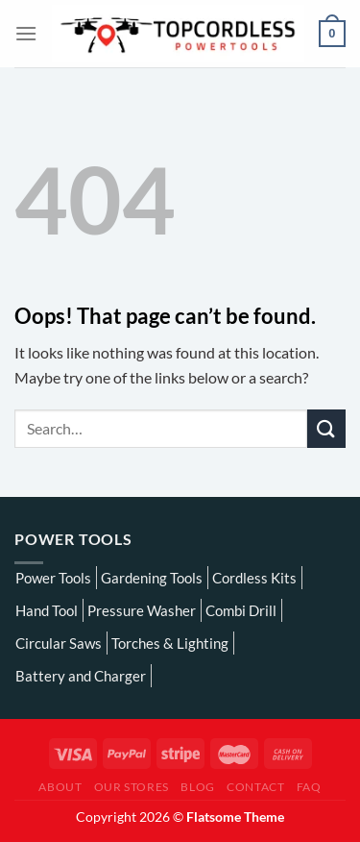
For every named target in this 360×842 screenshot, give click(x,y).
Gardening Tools (152, 577)
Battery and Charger (80, 675)
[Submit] (326, 428)
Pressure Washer (141, 610)
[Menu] (25, 33)
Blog (197, 787)
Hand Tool (46, 610)
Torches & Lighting (169, 643)
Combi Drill (240, 610)
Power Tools (53, 577)
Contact (255, 787)
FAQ (309, 787)
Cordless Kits (254, 577)
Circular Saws (58, 643)
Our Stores (131, 787)
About (60, 787)
